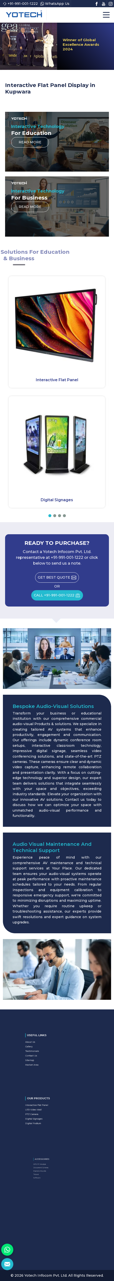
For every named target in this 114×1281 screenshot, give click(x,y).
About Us (42, 1046)
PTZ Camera (43, 1113)
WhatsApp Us (54, 3)
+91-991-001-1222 (20, 3)
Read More (30, 143)
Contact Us (43, 1054)
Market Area (43, 1059)
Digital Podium (44, 1118)
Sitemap (42, 1056)
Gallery (42, 1049)
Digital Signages (57, 500)
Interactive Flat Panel (57, 380)
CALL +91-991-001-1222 (58, 597)
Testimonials (43, 1051)
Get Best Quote (58, 579)
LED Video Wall (44, 1111)
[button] (49, 515)
